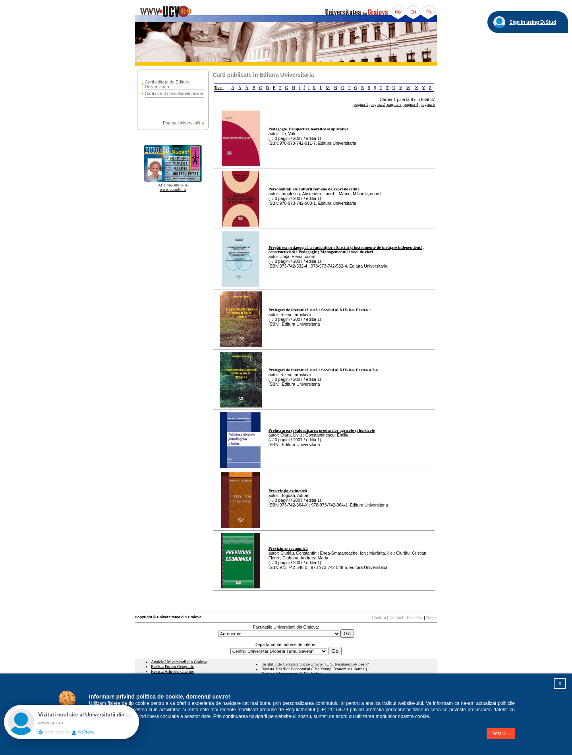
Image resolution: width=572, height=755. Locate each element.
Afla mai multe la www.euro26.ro (173, 187)
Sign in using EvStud (532, 22)
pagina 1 (360, 104)
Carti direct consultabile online (174, 93)
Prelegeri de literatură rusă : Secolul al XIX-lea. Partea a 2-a (323, 370)
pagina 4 (410, 104)
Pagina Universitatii (181, 122)
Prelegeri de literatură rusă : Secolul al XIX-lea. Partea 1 (320, 310)
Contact (396, 617)
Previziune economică (288, 548)
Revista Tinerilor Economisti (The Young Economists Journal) (314, 669)
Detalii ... (500, 733)
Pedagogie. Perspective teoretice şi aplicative (308, 129)
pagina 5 (427, 104)
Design (431, 617)
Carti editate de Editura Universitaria (167, 84)
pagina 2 (377, 104)
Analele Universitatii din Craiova (179, 662)
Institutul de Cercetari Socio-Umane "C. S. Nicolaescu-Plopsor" (315, 664)
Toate (219, 87)
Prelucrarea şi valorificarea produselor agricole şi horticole (322, 430)
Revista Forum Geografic (172, 666)
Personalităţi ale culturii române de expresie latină (314, 189)
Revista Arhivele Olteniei (172, 671)
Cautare (379, 617)
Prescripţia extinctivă (288, 491)
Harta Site (415, 617)
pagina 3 (394, 104)
